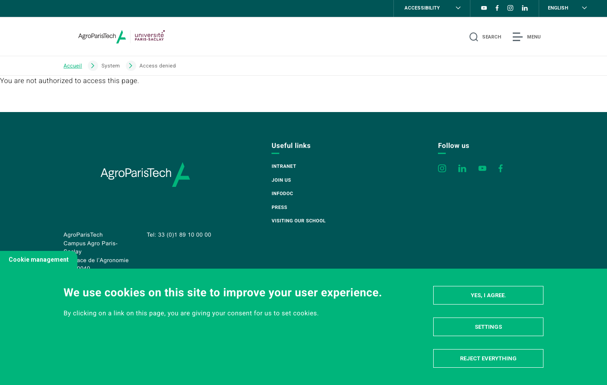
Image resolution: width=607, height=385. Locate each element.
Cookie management (39, 259)
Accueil (73, 66)
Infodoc (282, 193)
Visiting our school (299, 221)
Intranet (284, 166)
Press (279, 207)
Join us (281, 180)
